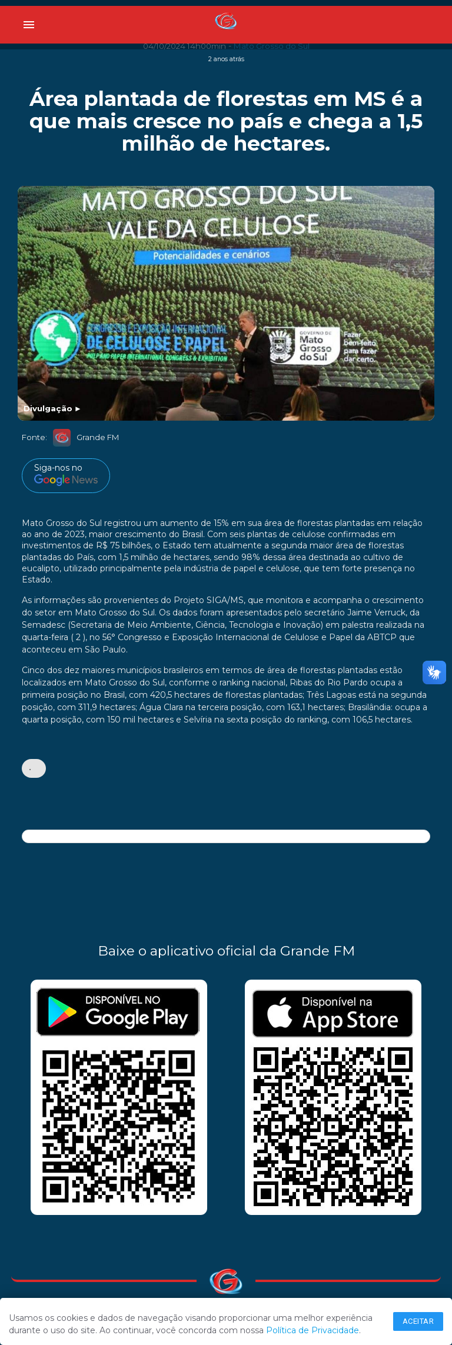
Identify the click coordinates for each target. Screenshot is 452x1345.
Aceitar (418, 1321)
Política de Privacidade (312, 1330)
